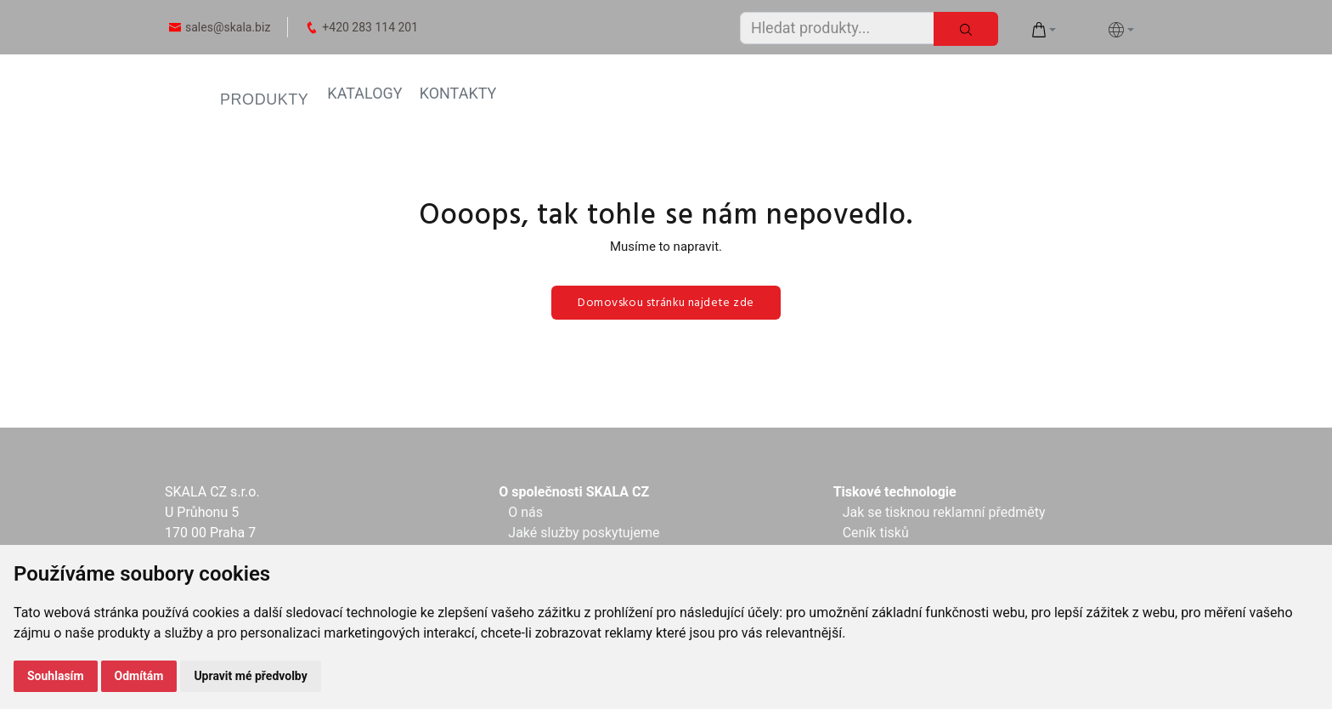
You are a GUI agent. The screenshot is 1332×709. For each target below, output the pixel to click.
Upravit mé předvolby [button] (250, 676)
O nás (525, 512)
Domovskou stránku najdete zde (665, 303)
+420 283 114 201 (370, 27)
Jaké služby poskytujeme (583, 533)
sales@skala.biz (227, 27)
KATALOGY (364, 93)
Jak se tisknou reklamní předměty (944, 512)
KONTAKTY (458, 93)
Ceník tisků (876, 533)
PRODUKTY (264, 99)
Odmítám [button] (139, 676)
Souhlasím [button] (55, 676)
